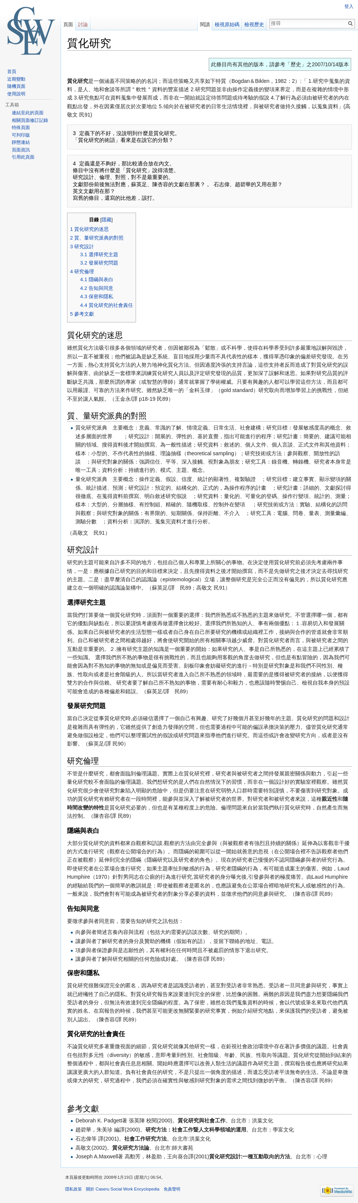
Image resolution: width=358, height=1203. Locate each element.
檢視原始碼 (227, 24)
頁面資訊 (21, 150)
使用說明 (16, 93)
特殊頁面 (21, 127)
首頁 (11, 71)
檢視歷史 (254, 24)
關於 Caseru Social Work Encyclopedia (122, 1189)
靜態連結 (21, 142)
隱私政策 (73, 1189)
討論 (83, 24)
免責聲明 (172, 1189)
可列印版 (21, 135)
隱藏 (106, 220)
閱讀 (205, 24)
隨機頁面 (16, 86)
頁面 (68, 24)
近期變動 (16, 79)
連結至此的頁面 (28, 112)
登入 (348, 6)
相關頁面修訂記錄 (30, 120)
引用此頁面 (23, 157)
